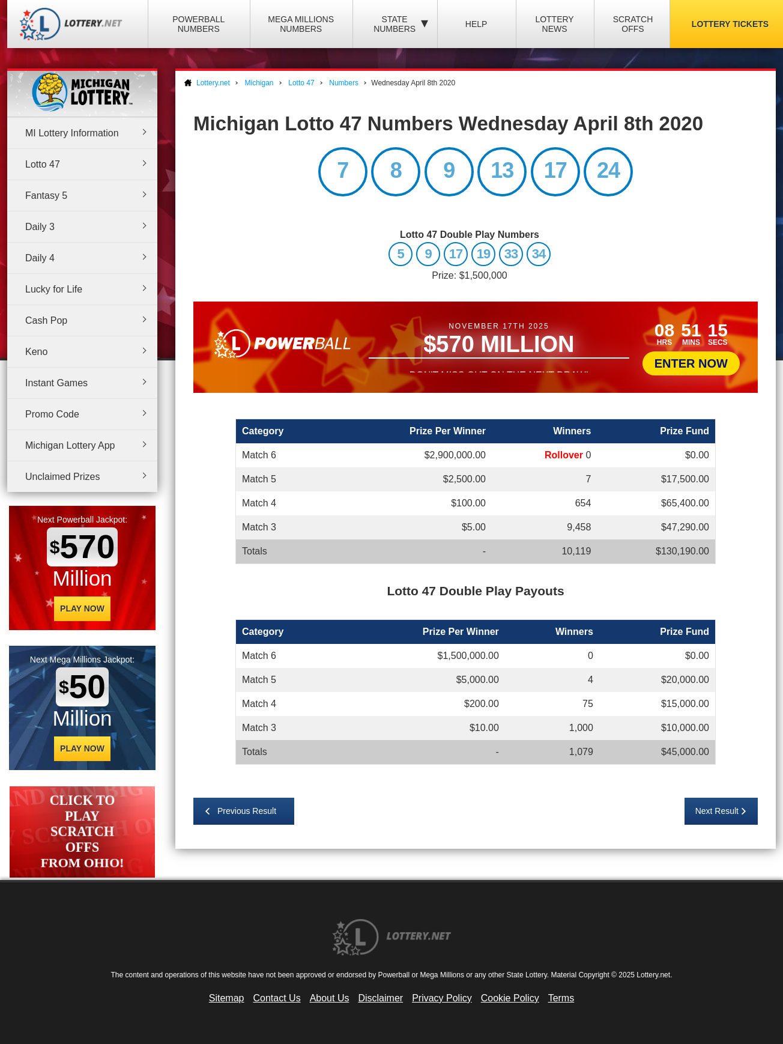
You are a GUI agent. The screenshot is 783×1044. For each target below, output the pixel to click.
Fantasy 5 (46, 195)
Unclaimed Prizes (62, 477)
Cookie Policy (510, 998)
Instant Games (56, 383)
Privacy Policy (442, 998)
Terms (561, 998)
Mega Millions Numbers (301, 24)
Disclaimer (380, 998)
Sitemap (226, 998)
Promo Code (52, 414)
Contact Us (277, 998)
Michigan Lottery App (70, 445)
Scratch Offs (633, 24)
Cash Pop (46, 320)
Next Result (717, 811)
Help (476, 24)
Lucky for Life (53, 289)
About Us (329, 998)
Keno (36, 352)
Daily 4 (40, 258)
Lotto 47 (42, 164)
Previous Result (246, 811)
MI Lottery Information (72, 133)
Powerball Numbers (198, 24)
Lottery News (554, 24)
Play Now (82, 608)
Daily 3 (40, 227)
